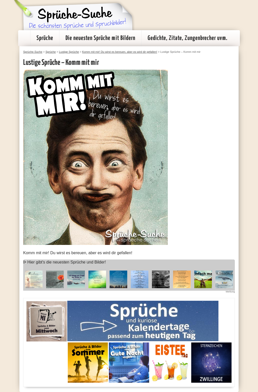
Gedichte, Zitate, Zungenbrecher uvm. (188, 38)
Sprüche (45, 38)
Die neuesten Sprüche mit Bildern (100, 38)
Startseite (24, 38)
